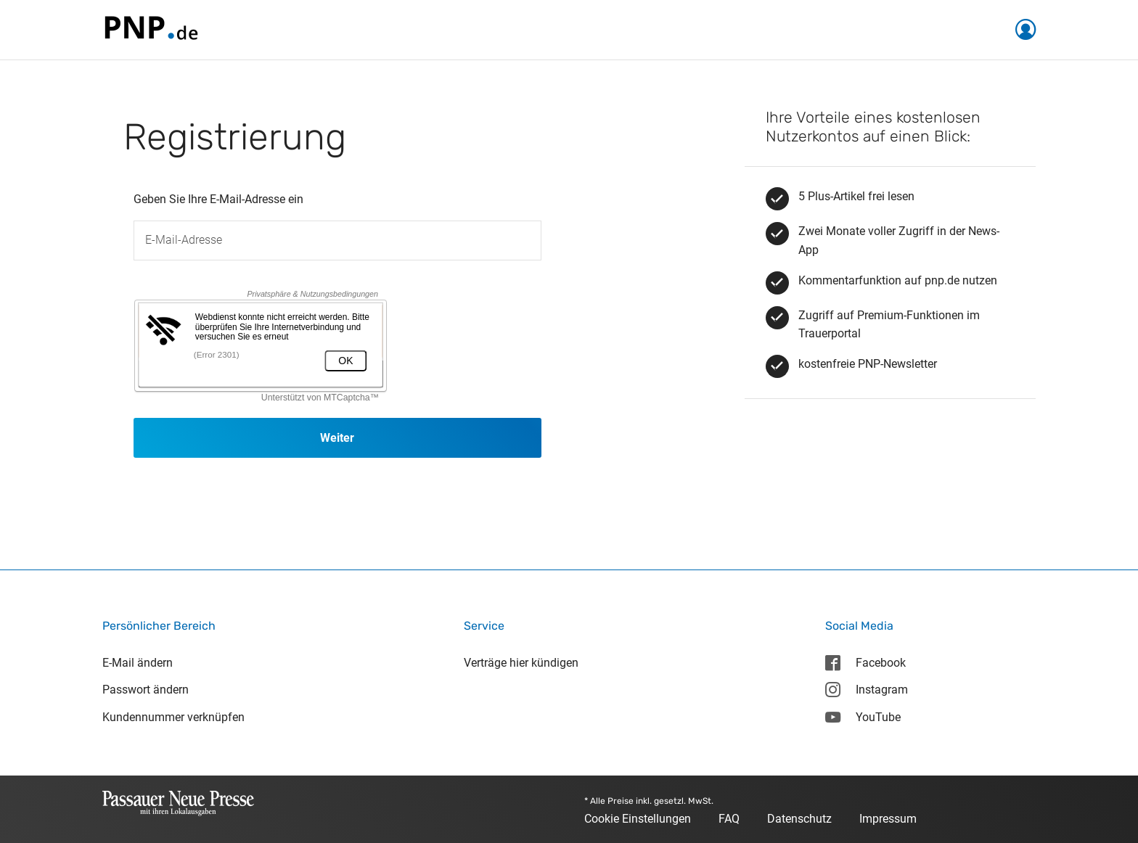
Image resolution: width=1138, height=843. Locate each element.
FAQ (729, 819)
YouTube (863, 717)
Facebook (865, 662)
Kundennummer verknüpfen (173, 717)
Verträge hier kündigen (521, 663)
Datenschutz (799, 819)
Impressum (888, 819)
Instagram (866, 689)
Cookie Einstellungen (637, 819)
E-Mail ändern (137, 663)
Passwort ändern (145, 689)
